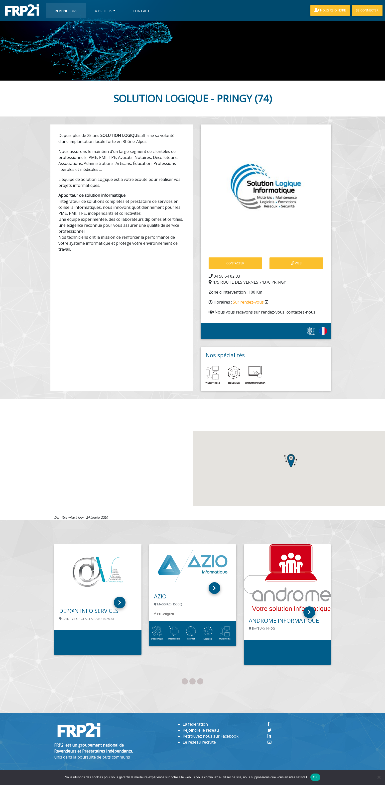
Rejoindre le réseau (201, 730)
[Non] (378, 777)
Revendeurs (66, 10)
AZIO (160, 596)
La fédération (195, 724)
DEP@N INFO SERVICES (88, 611)
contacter (235, 263)
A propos (103, 10)
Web (296, 263)
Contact (141, 10)
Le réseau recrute (199, 742)
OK (315, 777)
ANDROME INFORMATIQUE (284, 620)
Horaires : (238, 302)
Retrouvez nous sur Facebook (211, 736)
